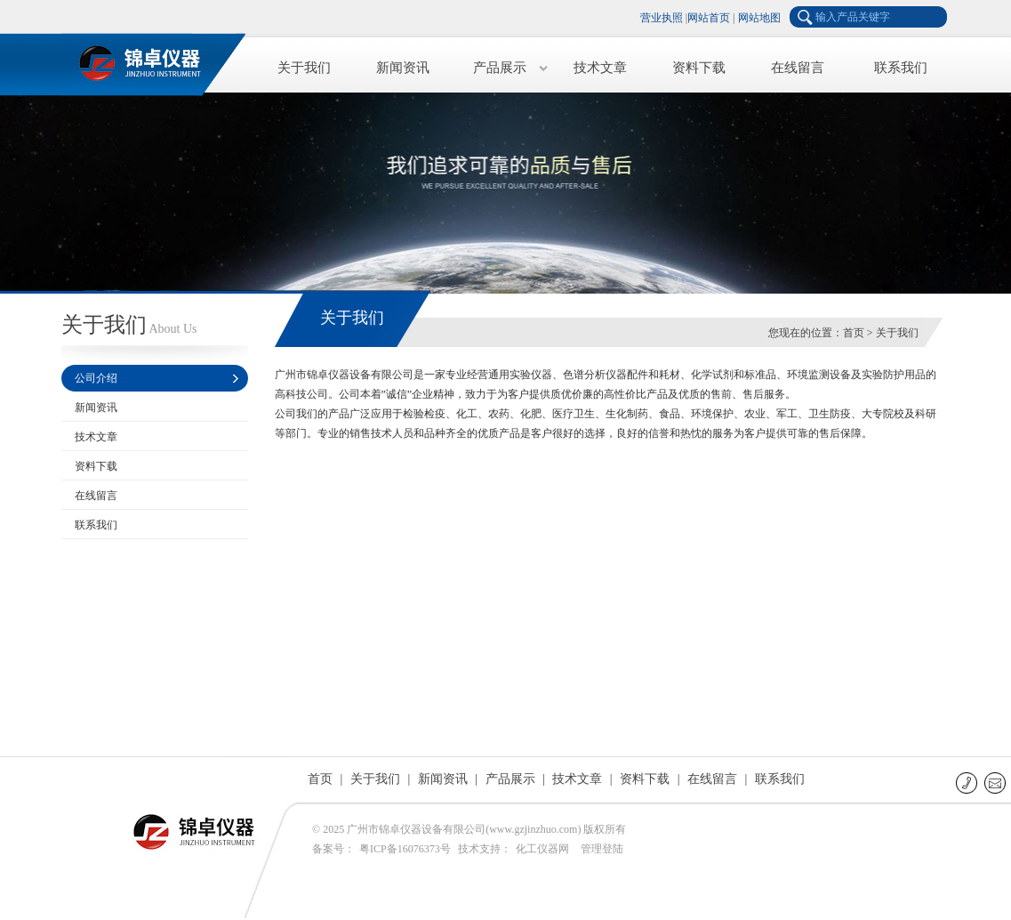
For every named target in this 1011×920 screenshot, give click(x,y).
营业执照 (661, 18)
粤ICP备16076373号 (405, 849)
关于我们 (304, 68)
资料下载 (699, 68)
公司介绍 (96, 378)
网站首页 (708, 18)
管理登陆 (602, 849)
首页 (853, 333)
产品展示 (499, 68)
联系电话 (968, 783)
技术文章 (600, 68)
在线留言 (797, 68)
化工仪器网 (542, 849)
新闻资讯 (402, 68)
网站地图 (759, 18)
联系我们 (900, 68)
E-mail (996, 783)
